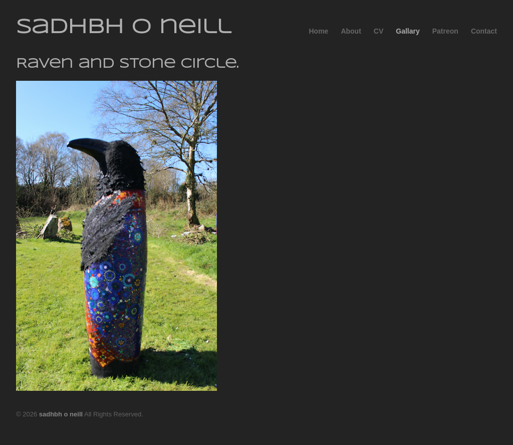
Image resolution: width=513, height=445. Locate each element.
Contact (484, 31)
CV (378, 31)
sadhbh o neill (123, 27)
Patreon (445, 31)
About (351, 31)
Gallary (407, 31)
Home (318, 31)
